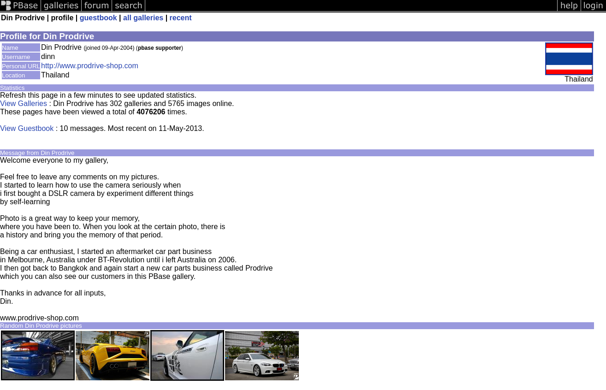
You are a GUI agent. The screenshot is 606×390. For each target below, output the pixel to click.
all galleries (143, 18)
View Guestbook (26, 128)
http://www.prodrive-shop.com (89, 66)
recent (181, 18)
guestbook (98, 18)
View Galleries (23, 103)
